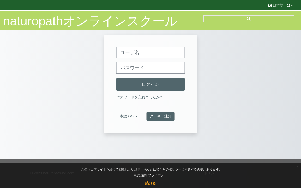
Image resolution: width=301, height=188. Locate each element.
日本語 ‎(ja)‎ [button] (125, 116)
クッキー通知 (161, 116)
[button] (280, 5)
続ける (150, 183)
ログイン (150, 84)
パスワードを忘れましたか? (139, 97)
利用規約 (140, 175)
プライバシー (157, 175)
